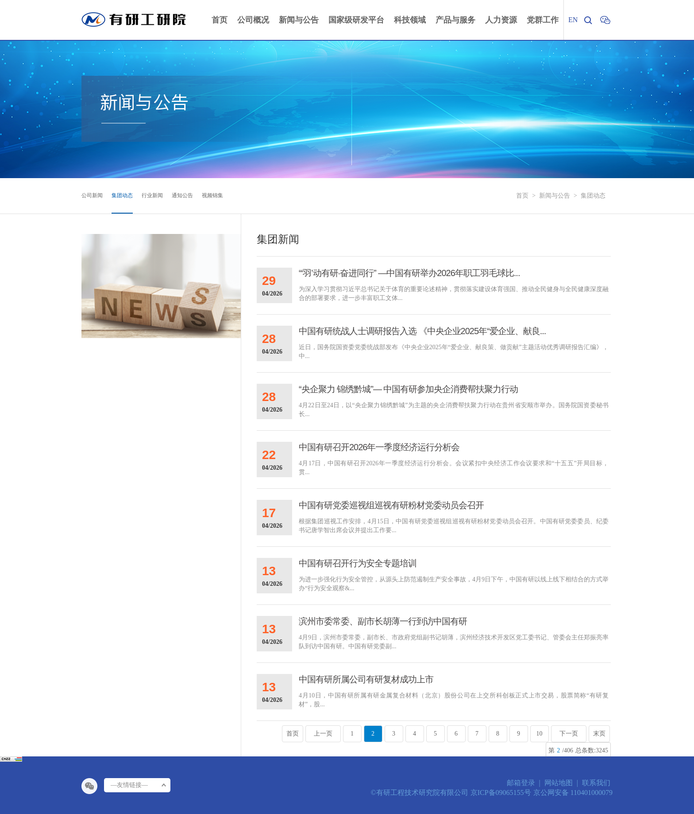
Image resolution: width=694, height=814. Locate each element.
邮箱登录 (521, 783)
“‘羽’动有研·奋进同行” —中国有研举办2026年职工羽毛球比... (409, 273)
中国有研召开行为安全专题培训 (357, 563)
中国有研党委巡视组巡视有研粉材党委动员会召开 (391, 505)
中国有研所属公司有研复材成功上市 (366, 679)
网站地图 (558, 783)
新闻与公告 (554, 195)
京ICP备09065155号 (500, 792)
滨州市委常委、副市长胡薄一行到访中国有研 (383, 621)
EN (573, 19)
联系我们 (596, 783)
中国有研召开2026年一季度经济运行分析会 (379, 447)
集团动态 (593, 195)
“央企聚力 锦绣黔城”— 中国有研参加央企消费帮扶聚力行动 (408, 389)
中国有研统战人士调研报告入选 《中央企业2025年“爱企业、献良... (422, 331)
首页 (522, 195)
